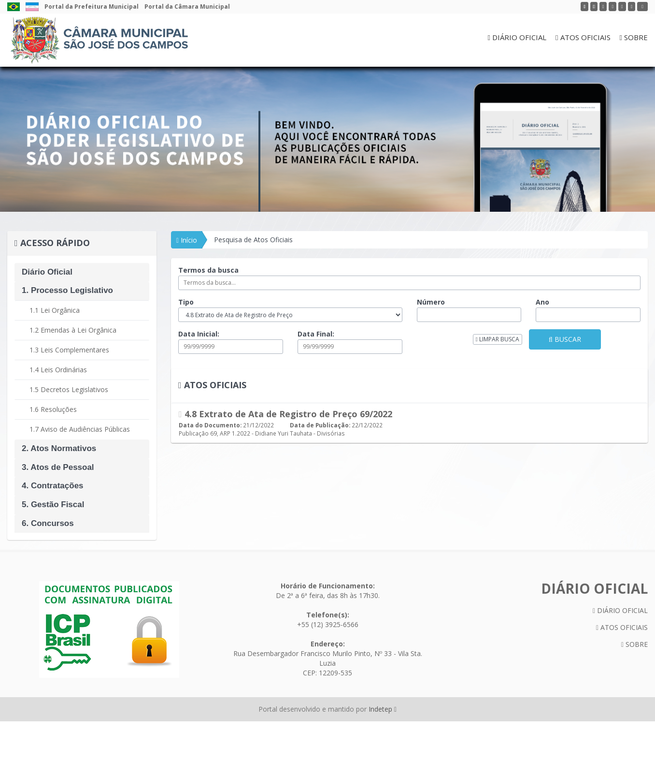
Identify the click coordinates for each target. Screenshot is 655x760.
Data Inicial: (198, 333)
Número (431, 302)
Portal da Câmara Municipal (187, 6)
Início (186, 240)
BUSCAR (565, 339)
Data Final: (316, 333)
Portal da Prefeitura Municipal (91, 6)
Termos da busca (208, 270)
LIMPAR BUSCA (497, 339)
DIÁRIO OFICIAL (517, 37)
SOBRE (634, 37)
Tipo (186, 302)
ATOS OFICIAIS (582, 37)
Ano (542, 302)
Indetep (383, 709)
